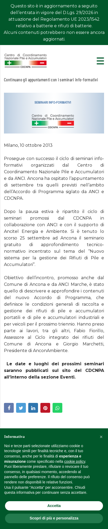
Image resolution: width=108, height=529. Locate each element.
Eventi (67, 363)
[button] (101, 437)
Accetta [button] (54, 506)
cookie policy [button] (74, 461)
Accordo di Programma (62, 284)
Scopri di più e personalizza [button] (54, 518)
